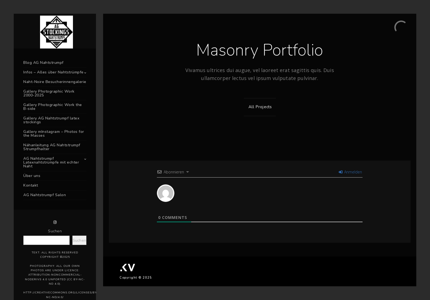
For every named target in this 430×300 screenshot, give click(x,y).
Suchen (55, 231)
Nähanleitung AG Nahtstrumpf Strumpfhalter (51, 147)
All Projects (259, 107)
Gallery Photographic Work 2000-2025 (49, 93)
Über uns (31, 175)
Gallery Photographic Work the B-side (52, 106)
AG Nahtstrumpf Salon (44, 195)
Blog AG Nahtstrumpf (43, 62)
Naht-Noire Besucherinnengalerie (54, 81)
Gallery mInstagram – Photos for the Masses (53, 133)
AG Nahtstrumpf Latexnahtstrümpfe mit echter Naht (51, 162)
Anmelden (350, 172)
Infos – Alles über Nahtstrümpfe (53, 72)
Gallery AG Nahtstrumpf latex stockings (51, 120)
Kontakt (30, 185)
